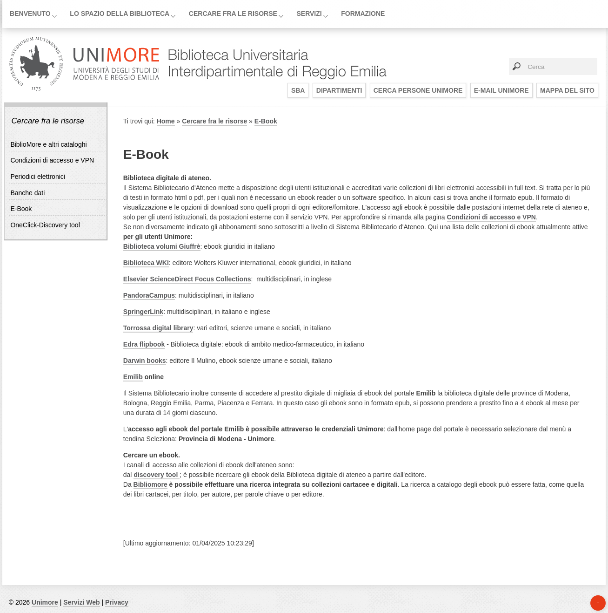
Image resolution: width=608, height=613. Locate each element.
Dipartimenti (339, 90)
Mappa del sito (567, 90)
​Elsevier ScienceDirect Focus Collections (187, 279)
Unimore (45, 602)
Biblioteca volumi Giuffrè (161, 246)
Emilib (133, 377)
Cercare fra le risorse (233, 13)
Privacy (116, 602)
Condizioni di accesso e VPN (52, 160)
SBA (298, 90)
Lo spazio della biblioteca (119, 13)
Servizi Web (81, 602)
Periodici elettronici (37, 176)
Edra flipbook (144, 344)
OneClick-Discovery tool (45, 225)
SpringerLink (143, 311)
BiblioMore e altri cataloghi (48, 144)
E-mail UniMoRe (501, 90)
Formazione (363, 13)
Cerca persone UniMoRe (418, 90)
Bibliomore (150, 484)
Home (166, 121)
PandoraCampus (149, 295)
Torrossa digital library (158, 328)
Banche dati (27, 193)
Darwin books (144, 360)
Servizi (308, 13)
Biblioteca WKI (146, 262)
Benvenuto (30, 13)
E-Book (21, 208)
